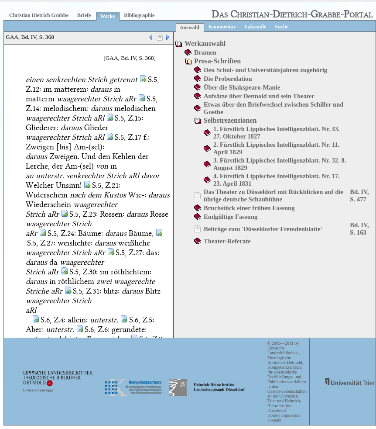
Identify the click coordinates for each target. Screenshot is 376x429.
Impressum (290, 415)
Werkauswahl (205, 43)
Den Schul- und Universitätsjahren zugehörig (265, 69)
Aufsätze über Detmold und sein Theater (259, 96)
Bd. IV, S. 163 (359, 228)
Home (272, 415)
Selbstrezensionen (230, 120)
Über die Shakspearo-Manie (242, 87)
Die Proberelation (228, 78)
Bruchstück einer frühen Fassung (249, 207)
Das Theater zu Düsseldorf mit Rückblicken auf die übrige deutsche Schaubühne (273, 195)
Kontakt (274, 420)
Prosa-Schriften (217, 61)
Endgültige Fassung (230, 216)
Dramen (205, 52)
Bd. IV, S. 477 (359, 195)
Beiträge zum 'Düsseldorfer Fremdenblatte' (263, 228)
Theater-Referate (227, 241)
